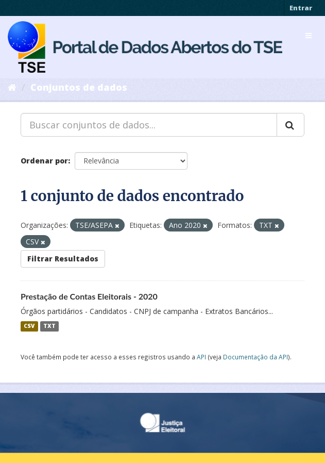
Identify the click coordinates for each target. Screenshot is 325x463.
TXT (49, 326)
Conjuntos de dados (78, 87)
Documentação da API (255, 357)
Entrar (300, 7)
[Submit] (290, 125)
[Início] (12, 87)
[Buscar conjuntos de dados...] (149, 125)
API (201, 357)
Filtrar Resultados (62, 258)
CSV (29, 326)
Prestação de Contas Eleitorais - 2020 (89, 296)
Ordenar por (44, 161)
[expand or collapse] (308, 35)
